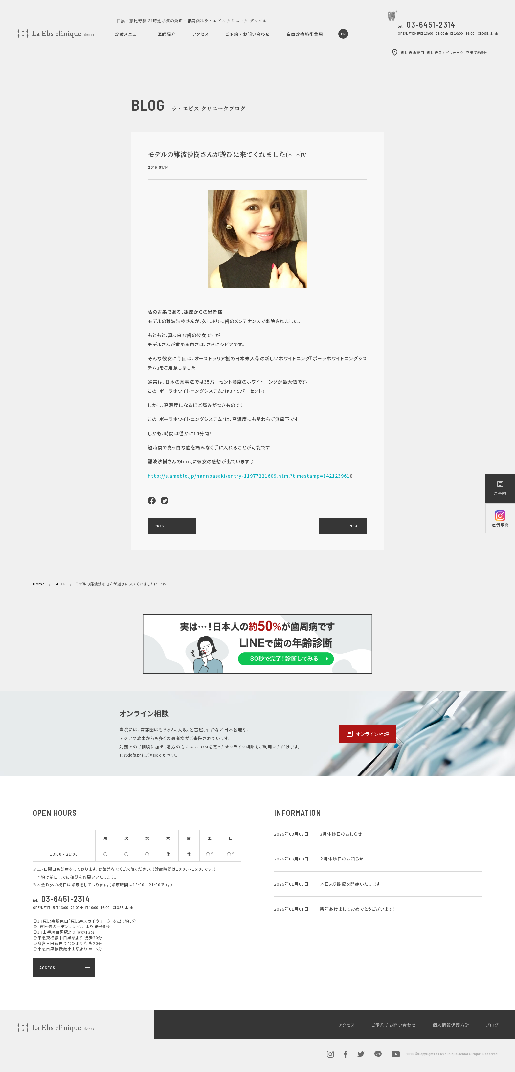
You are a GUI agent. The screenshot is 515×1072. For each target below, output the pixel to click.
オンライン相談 (367, 734)
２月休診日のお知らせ (342, 859)
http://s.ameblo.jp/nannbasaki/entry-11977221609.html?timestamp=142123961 (249, 475)
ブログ (492, 1025)
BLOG (60, 583)
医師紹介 (166, 34)
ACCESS (65, 968)
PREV (159, 525)
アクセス (200, 34)
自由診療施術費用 (304, 34)
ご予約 (500, 488)
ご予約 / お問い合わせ (247, 34)
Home (39, 583)
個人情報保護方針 (451, 1025)
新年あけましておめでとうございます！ (357, 909)
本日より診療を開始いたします (350, 884)
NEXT (355, 525)
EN (343, 34)
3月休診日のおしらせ (341, 834)
